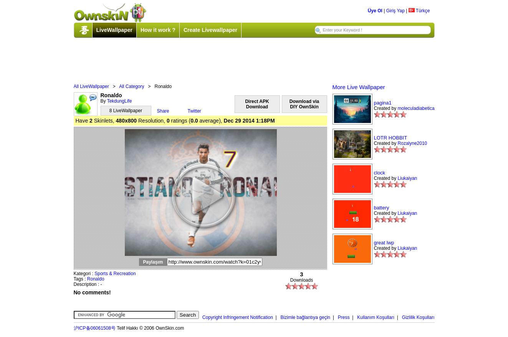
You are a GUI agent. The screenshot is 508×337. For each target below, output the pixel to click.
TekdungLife (119, 101)
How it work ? (158, 30)
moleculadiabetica (416, 108)
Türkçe (419, 10)
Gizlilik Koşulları (418, 317)
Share (163, 111)
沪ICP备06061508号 (95, 328)
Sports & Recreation (115, 273)
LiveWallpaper (114, 30)
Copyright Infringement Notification (237, 317)
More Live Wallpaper (359, 87)
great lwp (384, 243)
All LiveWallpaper (91, 86)
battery (381, 208)
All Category (131, 86)
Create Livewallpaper (210, 30)
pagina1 (383, 103)
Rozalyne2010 (412, 143)
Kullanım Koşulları (375, 317)
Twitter (194, 111)
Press (344, 317)
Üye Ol (375, 10)
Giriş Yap (395, 10)
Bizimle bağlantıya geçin (305, 317)
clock (380, 173)
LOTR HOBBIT (390, 138)
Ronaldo (95, 279)
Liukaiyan (407, 178)
